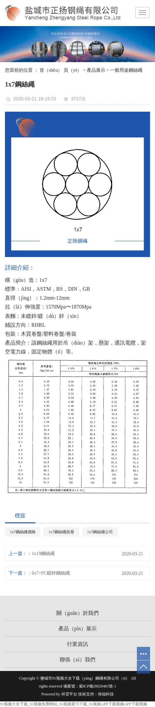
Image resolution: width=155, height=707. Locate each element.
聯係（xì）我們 (77, 659)
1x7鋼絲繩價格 (23, 532)
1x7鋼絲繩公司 (100, 532)
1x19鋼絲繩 (43, 553)
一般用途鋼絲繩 (126, 70)
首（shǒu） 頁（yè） (61, 70)
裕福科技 (106, 694)
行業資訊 (77, 644)
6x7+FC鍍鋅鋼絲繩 (51, 573)
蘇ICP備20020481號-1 (97, 686)
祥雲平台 (69, 694)
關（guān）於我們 (77, 613)
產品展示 (96, 70)
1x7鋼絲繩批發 (61, 532)
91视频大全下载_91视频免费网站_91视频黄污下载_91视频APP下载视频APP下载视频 (73, 704)
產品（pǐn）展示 (77, 628)
